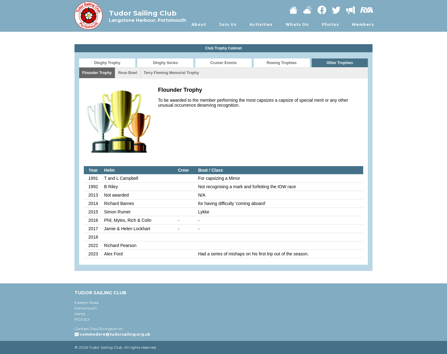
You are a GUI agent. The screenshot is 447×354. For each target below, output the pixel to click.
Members (363, 24)
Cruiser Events (223, 63)
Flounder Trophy (97, 73)
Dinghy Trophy (107, 63)
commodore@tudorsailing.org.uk (115, 334)
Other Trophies (340, 63)
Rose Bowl (127, 73)
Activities (261, 24)
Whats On (297, 24)
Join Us (228, 24)
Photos (330, 24)
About (199, 24)
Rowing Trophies (282, 63)
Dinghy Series (165, 63)
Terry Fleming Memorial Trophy (171, 73)
